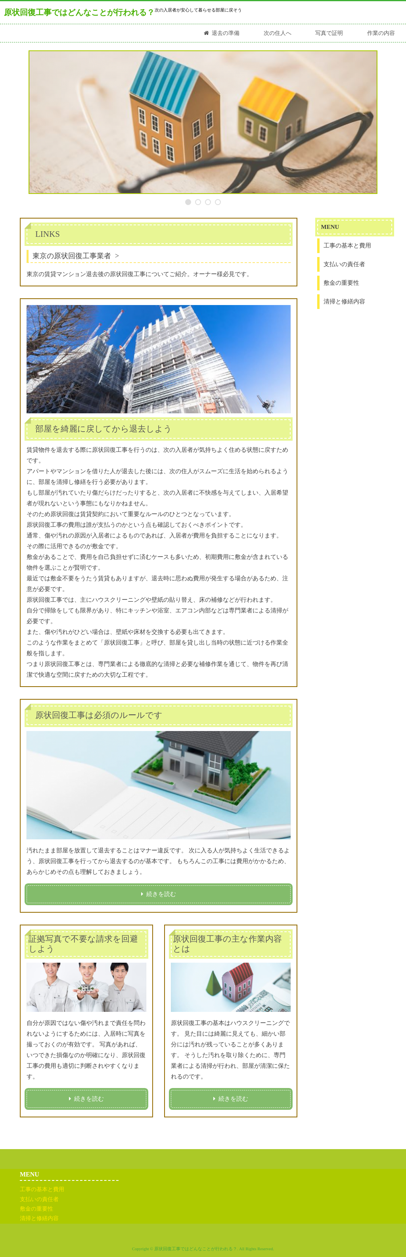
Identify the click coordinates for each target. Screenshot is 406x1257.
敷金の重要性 (341, 283)
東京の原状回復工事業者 (72, 256)
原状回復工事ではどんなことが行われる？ (79, 12)
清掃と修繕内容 (344, 301)
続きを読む (161, 894)
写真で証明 (329, 33)
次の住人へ (277, 33)
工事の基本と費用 (347, 245)
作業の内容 (381, 33)
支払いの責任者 (344, 264)
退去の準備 (225, 33)
